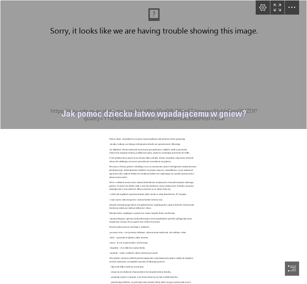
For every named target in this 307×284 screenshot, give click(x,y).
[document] (153, 142)
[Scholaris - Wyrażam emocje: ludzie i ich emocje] (153, 64)
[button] (263, 7)
